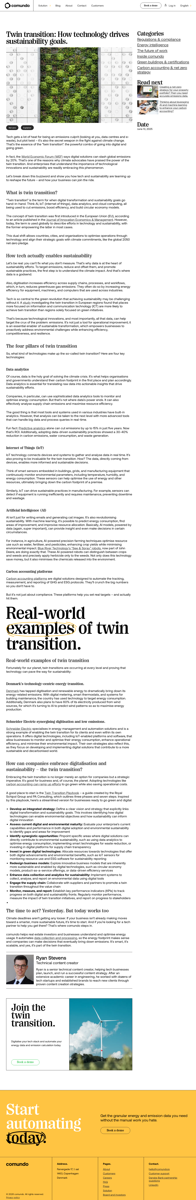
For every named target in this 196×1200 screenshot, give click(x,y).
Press (106, 1186)
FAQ (105, 1181)
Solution (107, 1190)
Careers (107, 1177)
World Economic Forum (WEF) (42, 156)
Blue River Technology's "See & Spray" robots (69, 548)
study (27, 302)
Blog (58, 5)
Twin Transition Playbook (62, 793)
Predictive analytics (32, 428)
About (68, 5)
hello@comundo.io (159, 1169)
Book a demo (150, 5)
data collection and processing (55, 938)
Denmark (12, 691)
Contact (81, 5)
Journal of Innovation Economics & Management (79, 219)
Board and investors (114, 1194)
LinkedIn (153, 1184)
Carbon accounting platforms (26, 578)
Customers (97, 5)
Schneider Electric (19, 728)
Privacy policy (13, 1197)
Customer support (159, 1173)
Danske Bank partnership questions (163, 1179)
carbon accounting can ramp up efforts (33, 784)
